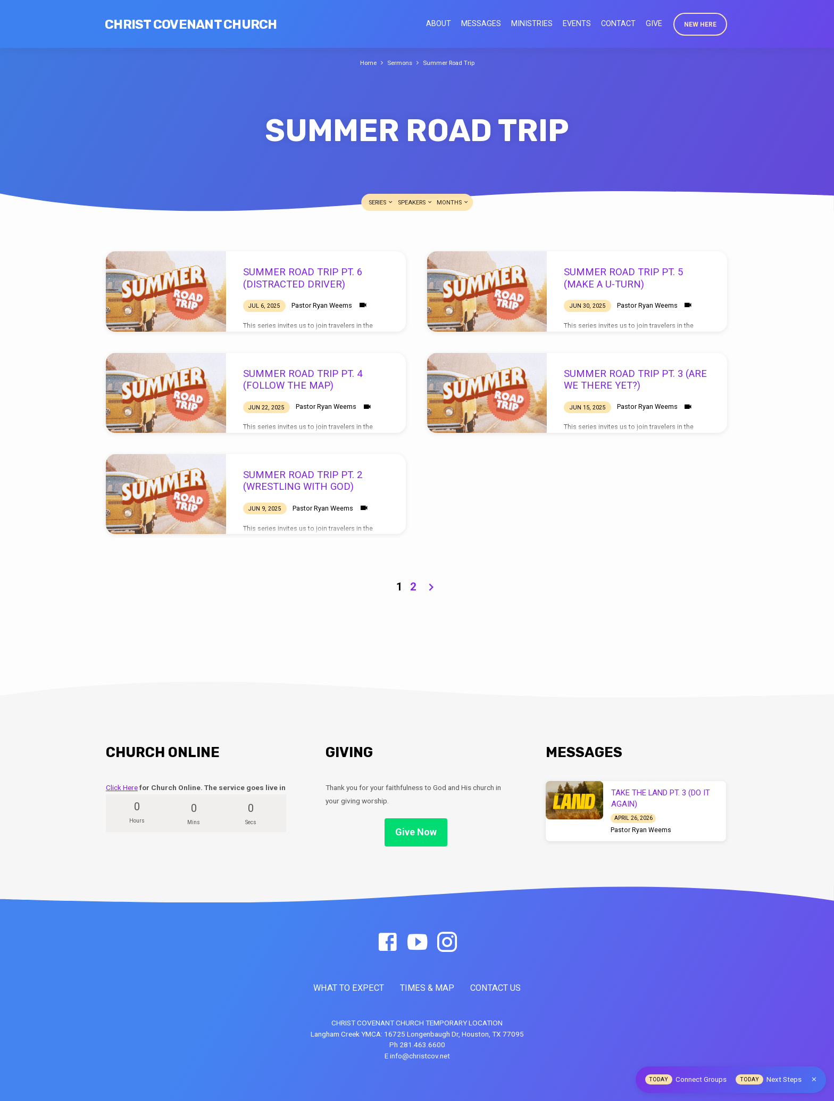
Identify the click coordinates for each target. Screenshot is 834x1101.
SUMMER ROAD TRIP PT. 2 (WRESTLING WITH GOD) (302, 480)
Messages (481, 23)
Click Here (122, 787)
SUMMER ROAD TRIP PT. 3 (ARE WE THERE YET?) (635, 379)
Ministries (532, 23)
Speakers (415, 202)
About (438, 23)
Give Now (416, 831)
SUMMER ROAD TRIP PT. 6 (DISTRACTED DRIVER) (302, 277)
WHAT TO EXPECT (348, 988)
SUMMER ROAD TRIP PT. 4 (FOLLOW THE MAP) (302, 379)
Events (577, 23)
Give (654, 23)
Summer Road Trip (450, 63)
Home (365, 63)
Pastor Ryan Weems (321, 305)
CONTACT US (495, 988)
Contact (618, 23)
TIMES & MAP (427, 988)
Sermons (398, 63)
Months (453, 202)
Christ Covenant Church (191, 24)
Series (381, 202)
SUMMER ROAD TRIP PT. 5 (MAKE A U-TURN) (623, 277)
